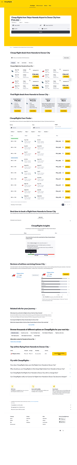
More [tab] (56, 233)
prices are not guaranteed (34, 401)
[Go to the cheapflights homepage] (8, 1)
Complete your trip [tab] (24, 332)
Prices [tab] (25, 233)
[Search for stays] (2, 8)
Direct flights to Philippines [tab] (47, 332)
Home (11, 47)
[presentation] (20, 20)
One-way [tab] (31, 62)
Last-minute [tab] (24, 62)
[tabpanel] (40, 248)
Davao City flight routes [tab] (35, 332)
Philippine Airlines (20, 273)
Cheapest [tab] (13, 62)
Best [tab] (18, 62)
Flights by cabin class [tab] (59, 332)
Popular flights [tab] (37, 335)
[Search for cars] (2, 10)
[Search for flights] (2, 5)
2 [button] (65, 204)
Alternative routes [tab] (14, 332)
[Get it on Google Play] (62, 419)
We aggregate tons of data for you (41, 407)
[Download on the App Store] (62, 422)
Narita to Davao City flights (16, 341)
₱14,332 (15, 20)
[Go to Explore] (2, 13)
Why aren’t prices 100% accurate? (41, 409)
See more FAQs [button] (31, 324)
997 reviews (49, 276)
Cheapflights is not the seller (41, 405)
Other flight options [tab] (15, 335)
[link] (17, 111)
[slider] (71, 128)
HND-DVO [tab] (41, 217)
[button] (2, 2)
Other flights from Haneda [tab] (26, 335)
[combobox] (27, 22)
